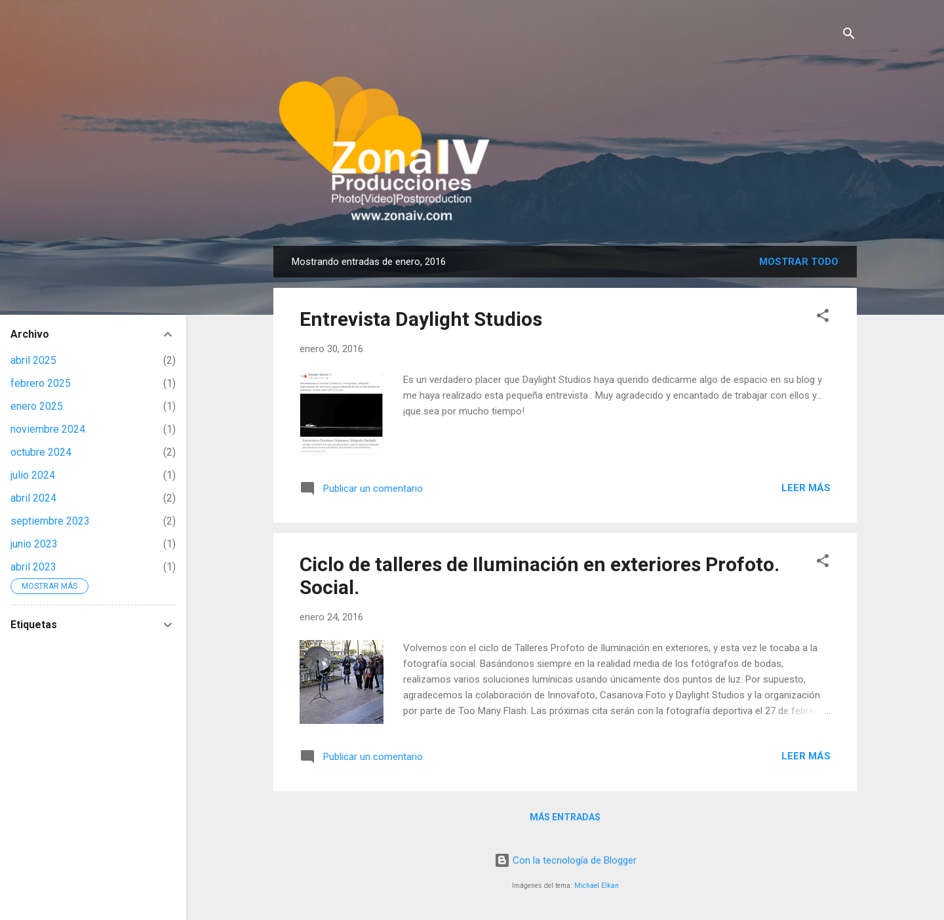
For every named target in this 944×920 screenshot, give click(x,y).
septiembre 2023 (50, 521)
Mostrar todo (798, 262)
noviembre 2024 (47, 429)
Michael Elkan (596, 885)
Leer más (806, 488)
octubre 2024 (40, 452)
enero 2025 (36, 406)
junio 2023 (34, 544)
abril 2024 (33, 498)
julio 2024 (32, 475)
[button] (823, 318)
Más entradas (565, 817)
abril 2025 (33, 360)
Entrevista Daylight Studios (421, 319)
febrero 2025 (40, 383)
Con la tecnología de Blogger (565, 860)
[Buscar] (849, 36)
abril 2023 (33, 567)
